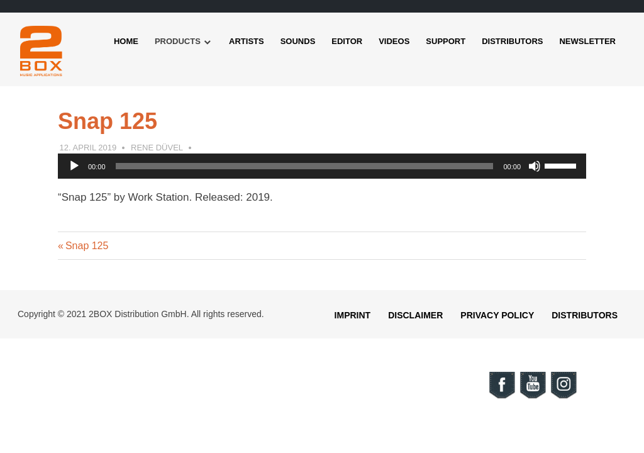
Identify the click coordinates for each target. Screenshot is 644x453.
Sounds (298, 41)
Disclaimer (415, 315)
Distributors (512, 41)
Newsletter (587, 41)
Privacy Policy (497, 315)
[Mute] (534, 166)
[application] (322, 166)
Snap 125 (87, 245)
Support (445, 41)
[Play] (74, 166)
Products (178, 41)
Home (126, 41)
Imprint (353, 315)
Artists (246, 41)
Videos (394, 41)
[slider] (305, 166)
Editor (346, 41)
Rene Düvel (157, 147)
